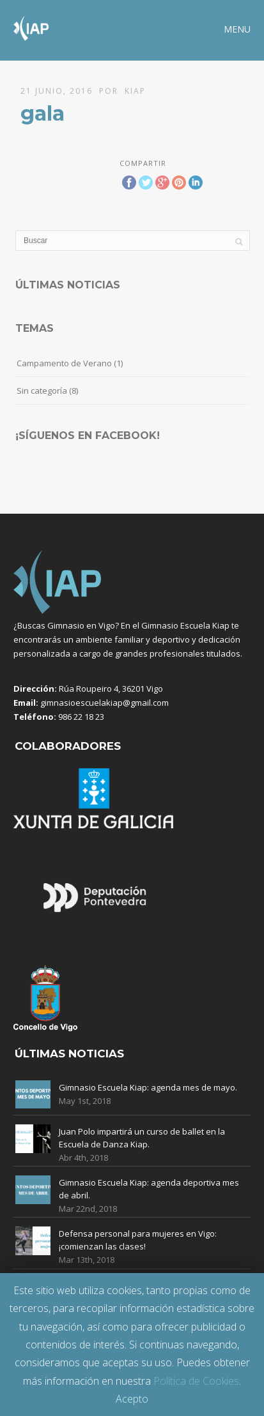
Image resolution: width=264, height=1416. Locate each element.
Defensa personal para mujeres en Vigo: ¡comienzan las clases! (138, 1240)
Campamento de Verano (64, 363)
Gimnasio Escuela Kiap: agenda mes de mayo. (148, 1087)
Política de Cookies (196, 1381)
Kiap (135, 91)
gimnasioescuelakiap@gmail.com (104, 702)
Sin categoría (42, 390)
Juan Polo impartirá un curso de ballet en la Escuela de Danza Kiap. (142, 1138)
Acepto (132, 1399)
